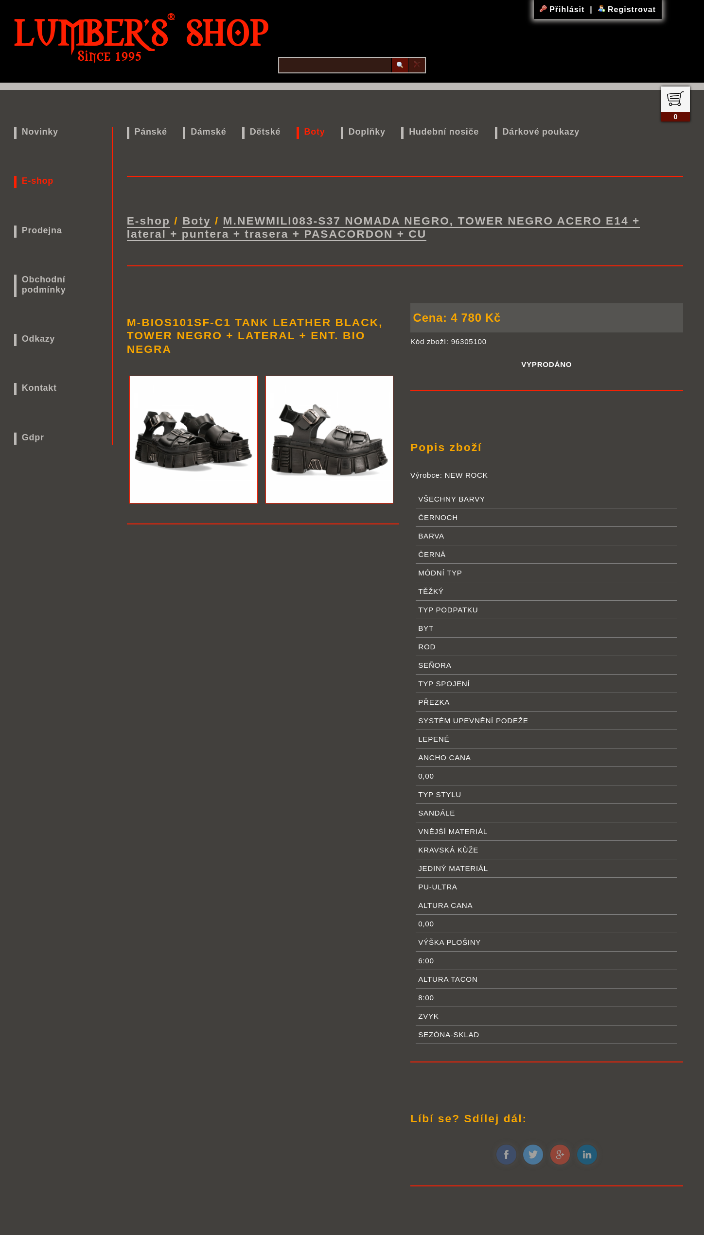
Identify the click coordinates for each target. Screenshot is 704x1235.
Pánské (150, 132)
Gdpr (33, 437)
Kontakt (39, 388)
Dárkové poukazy (541, 132)
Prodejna (42, 230)
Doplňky (367, 132)
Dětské (265, 132)
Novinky (40, 132)
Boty (314, 132)
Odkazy (38, 339)
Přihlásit (563, 9)
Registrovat (627, 9)
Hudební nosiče (444, 132)
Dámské (208, 132)
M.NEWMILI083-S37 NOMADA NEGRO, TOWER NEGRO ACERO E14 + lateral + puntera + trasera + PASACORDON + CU (383, 227)
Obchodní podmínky (44, 285)
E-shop (37, 181)
